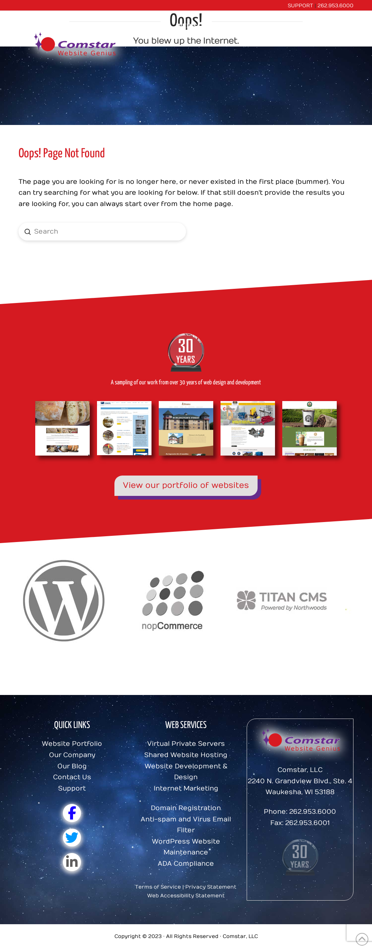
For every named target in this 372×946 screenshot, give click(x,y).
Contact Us (72, 777)
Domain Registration (186, 808)
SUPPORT (300, 6)
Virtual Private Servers (186, 744)
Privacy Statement (210, 887)
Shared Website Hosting (185, 755)
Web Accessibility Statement (186, 896)
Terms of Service (158, 887)
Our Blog (72, 766)
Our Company (72, 755)
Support (72, 788)
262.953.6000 (335, 6)
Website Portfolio (72, 744)
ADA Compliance (186, 864)
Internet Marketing (186, 788)
